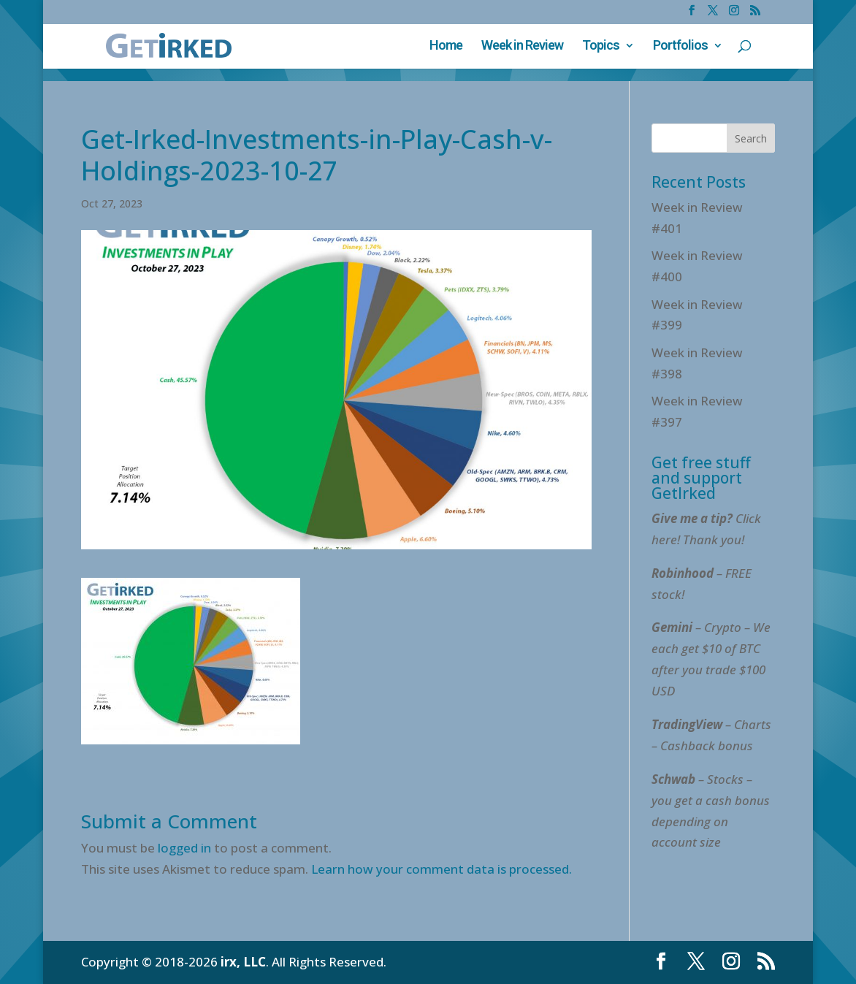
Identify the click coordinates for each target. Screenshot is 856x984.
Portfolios (680, 46)
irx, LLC (243, 961)
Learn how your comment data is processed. (441, 869)
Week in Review (522, 46)
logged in (184, 847)
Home (445, 46)
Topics (600, 46)
